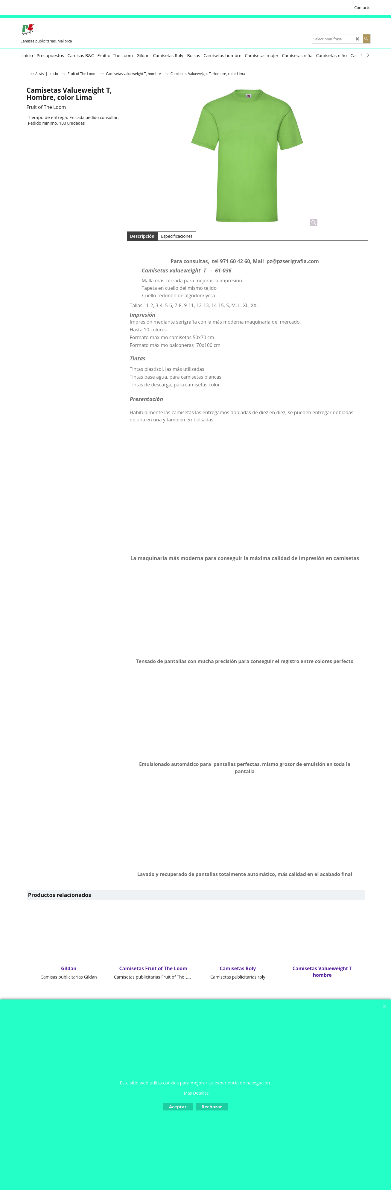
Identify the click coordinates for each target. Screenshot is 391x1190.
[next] (368, 55)
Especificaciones (177, 236)
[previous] (362, 55)
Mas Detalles (196, 1093)
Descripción (142, 236)
